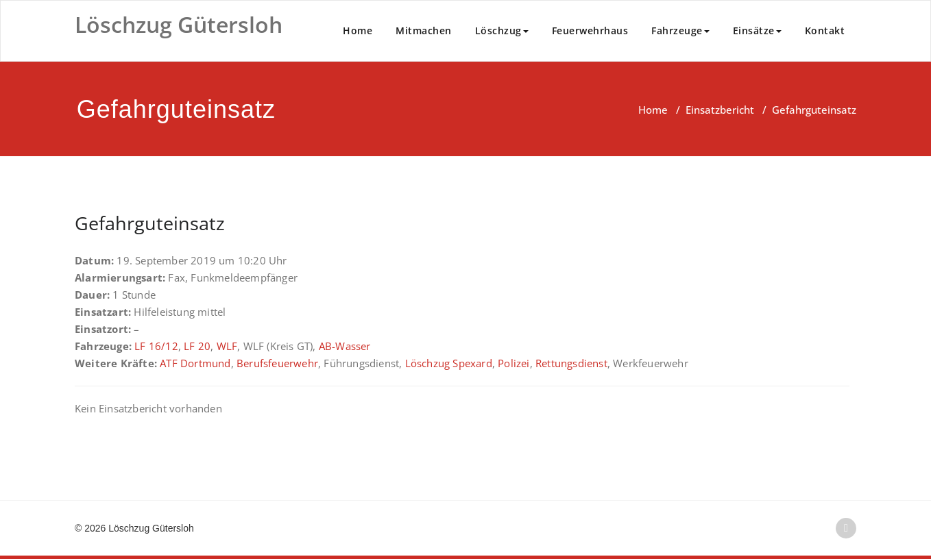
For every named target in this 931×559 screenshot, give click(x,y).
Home (357, 30)
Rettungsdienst (571, 363)
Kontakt (825, 30)
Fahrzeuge (680, 30)
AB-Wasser (345, 346)
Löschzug (502, 30)
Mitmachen (424, 30)
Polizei (513, 363)
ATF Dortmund (195, 363)
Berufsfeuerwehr (277, 363)
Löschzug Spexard (448, 363)
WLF (227, 346)
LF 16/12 (156, 346)
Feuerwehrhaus (590, 30)
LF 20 (197, 346)
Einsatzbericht (720, 109)
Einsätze (757, 30)
